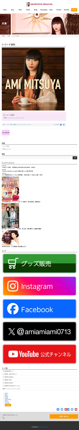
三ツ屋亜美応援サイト (8, 371)
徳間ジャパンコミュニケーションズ (14, 118)
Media (35, 10)
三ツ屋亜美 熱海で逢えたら (10, 374)
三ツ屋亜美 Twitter (7, 379)
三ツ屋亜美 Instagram (8, 377)
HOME (3, 36)
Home (5, 10)
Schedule (66, 10)
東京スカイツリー (7, 149)
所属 (9, 36)
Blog (12, 10)
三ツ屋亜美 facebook (8, 382)
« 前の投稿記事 (5, 132)
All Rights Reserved (42, 427)
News (20, 10)
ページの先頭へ (75, 426)
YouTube (58, 10)
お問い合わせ (64, 416)
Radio (51, 10)
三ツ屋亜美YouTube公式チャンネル (11, 385)
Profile (28, 10)
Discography (43, 10)
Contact (74, 9)
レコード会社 (15, 36)
